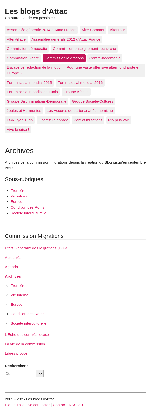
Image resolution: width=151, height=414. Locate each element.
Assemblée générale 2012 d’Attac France (65, 39)
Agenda (11, 267)
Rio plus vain (119, 120)
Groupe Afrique (76, 92)
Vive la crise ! (18, 129)
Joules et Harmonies (24, 111)
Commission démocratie (27, 48)
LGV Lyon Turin (20, 120)
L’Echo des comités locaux (27, 334)
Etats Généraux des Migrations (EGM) (36, 248)
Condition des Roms (27, 207)
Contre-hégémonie (105, 58)
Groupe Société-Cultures (92, 101)
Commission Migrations (64, 58)
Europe (17, 201)
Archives (13, 276)
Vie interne (19, 196)
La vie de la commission (25, 344)
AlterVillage (16, 39)
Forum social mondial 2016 (80, 82)
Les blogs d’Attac (36, 11)
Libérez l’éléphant (53, 120)
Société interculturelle (28, 213)
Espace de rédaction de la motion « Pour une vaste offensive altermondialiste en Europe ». (74, 70)
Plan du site (14, 405)
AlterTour (117, 30)
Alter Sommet (92, 30)
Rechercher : (16, 366)
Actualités (13, 257)
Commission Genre (23, 58)
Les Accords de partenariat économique (80, 111)
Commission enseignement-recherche (84, 48)
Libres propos (16, 353)
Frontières (19, 190)
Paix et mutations (88, 120)
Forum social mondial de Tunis (32, 92)
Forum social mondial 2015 (29, 82)
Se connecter (39, 405)
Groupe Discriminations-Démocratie (36, 101)
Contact (59, 405)
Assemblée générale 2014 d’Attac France (41, 30)
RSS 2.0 (76, 405)
